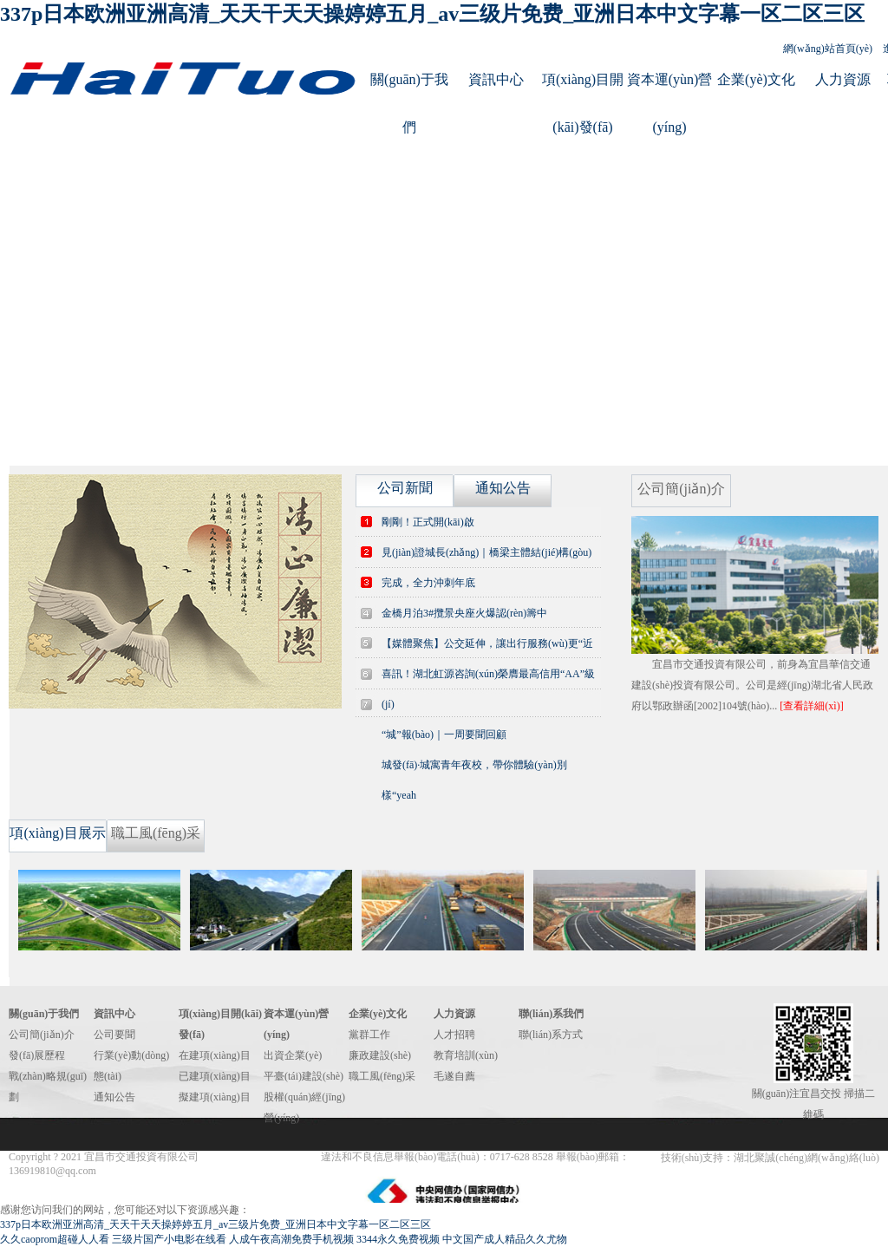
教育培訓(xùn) (466, 1055)
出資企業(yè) (293, 1055)
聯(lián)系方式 (551, 1034)
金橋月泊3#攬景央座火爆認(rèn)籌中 (464, 613)
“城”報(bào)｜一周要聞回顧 (444, 734)
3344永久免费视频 (398, 1239)
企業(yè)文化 (756, 79)
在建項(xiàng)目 (215, 1055)
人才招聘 (454, 1034)
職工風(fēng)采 (382, 1076)
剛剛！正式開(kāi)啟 (428, 522)
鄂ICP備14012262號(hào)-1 (261, 1157)
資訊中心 (496, 79)
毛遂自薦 (454, 1076)
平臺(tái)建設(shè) (303, 1076)
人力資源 (843, 79)
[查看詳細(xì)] (811, 706)
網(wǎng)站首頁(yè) (827, 48)
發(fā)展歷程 (37, 1055)
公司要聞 (114, 1034)
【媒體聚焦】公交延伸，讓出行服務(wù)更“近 (487, 643)
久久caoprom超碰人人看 (54, 1239)
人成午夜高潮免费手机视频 (291, 1239)
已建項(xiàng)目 (215, 1076)
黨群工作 (369, 1034)
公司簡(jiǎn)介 (42, 1034)
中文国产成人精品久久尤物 (504, 1239)
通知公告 (114, 1097)
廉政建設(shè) (380, 1055)
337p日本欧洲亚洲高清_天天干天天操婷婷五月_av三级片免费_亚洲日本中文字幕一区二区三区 (432, 14)
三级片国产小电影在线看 (169, 1239)
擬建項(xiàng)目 (215, 1097)
